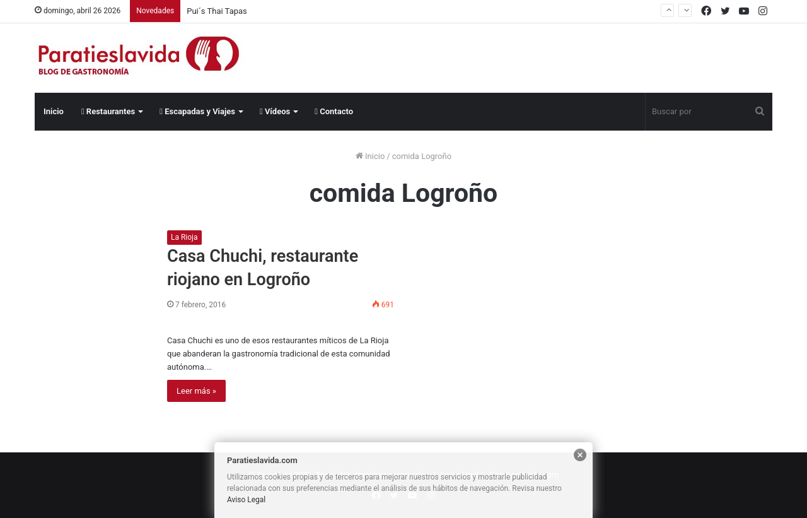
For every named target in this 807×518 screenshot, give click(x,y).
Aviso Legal (246, 499)
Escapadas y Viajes (197, 111)
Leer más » (196, 391)
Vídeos (275, 111)
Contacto (334, 111)
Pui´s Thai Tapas (217, 11)
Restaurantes (108, 111)
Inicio (54, 111)
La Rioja (184, 237)
